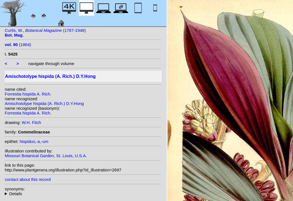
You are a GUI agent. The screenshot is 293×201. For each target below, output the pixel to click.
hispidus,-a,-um (34, 141)
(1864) (18, 44)
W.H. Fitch (31, 122)
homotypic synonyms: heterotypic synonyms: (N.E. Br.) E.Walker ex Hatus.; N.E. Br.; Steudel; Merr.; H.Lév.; (83, 193)
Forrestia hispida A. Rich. (28, 94)
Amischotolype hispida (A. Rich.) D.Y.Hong (44, 103)
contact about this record (28, 179)
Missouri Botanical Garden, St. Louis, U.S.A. (46, 155)
